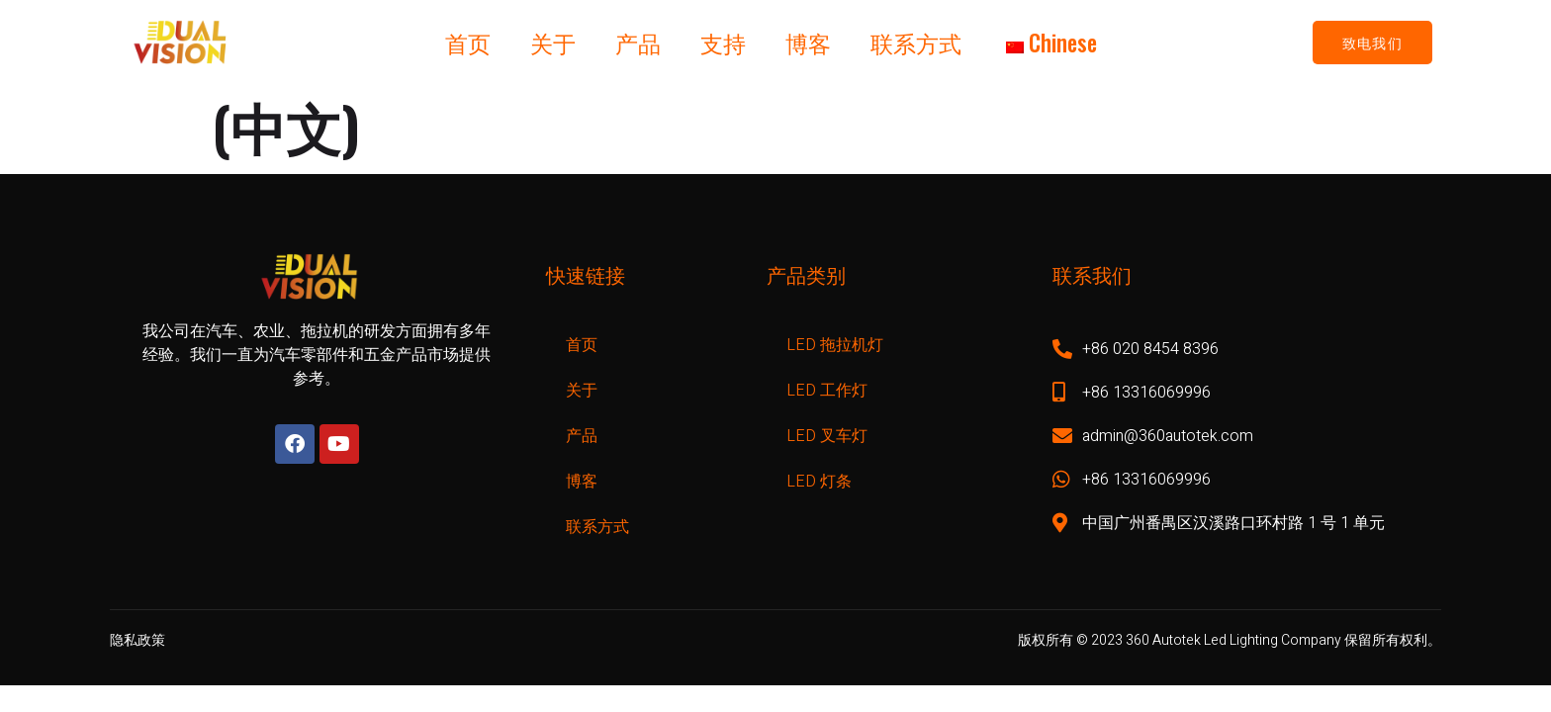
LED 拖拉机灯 (834, 345)
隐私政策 (137, 640)
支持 (723, 42)
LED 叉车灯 (826, 436)
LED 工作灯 (826, 390)
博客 (808, 42)
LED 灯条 (819, 481)
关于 (553, 42)
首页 (468, 42)
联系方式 (915, 42)
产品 (638, 42)
